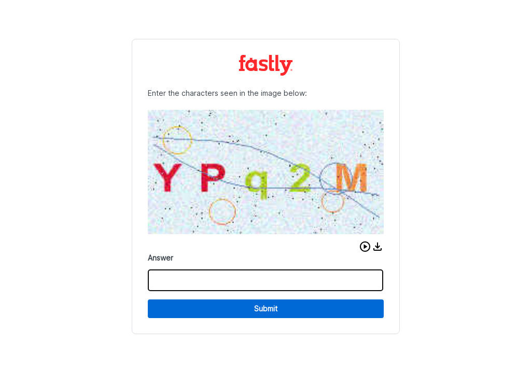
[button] (365, 246)
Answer (160, 257)
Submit (265, 308)
